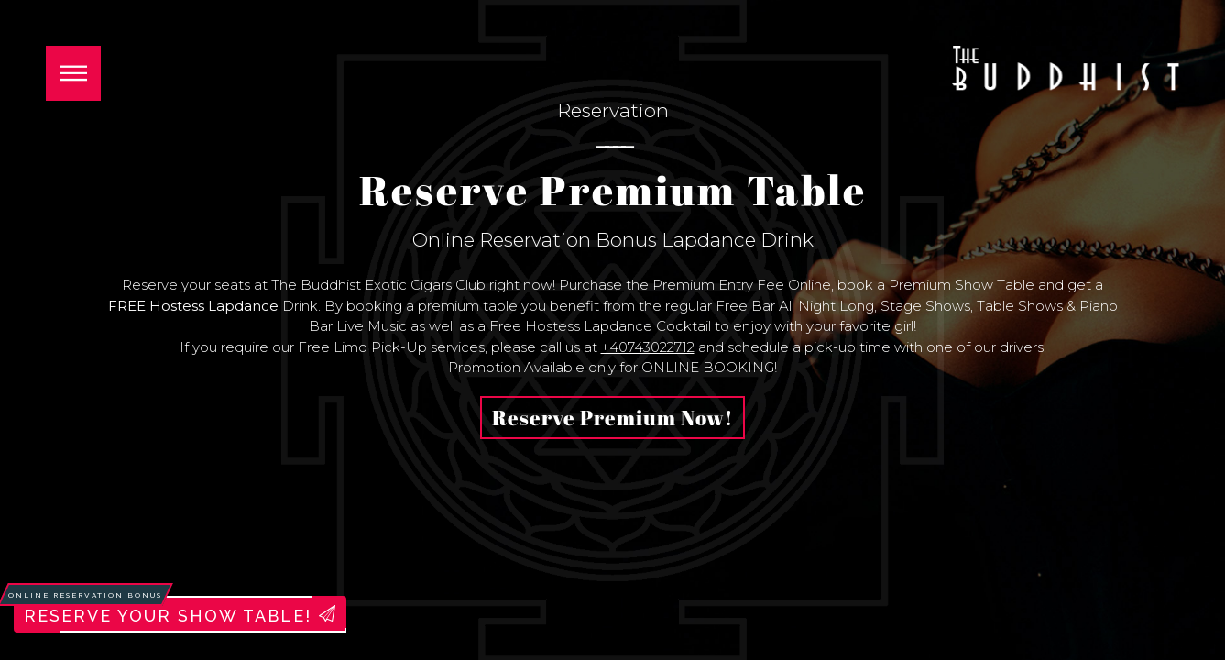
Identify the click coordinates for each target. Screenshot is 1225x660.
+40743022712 (648, 347)
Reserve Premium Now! (612, 417)
